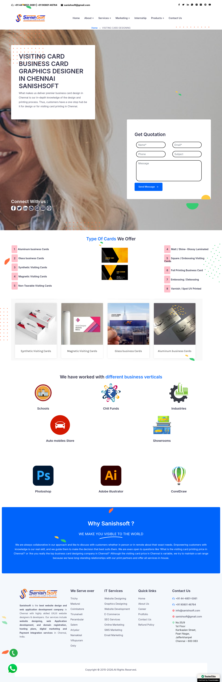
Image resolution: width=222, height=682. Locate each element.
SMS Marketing (113, 629)
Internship (140, 18)
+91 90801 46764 (47, 5)
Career (142, 609)
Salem (74, 624)
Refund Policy (146, 624)
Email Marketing (113, 635)
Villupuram (76, 640)
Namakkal (76, 635)
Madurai (75, 603)
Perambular (77, 619)
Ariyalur (74, 629)
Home (76, 18)
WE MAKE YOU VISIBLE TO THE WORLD (111, 534)
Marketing (123, 18)
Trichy (74, 598)
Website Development (117, 609)
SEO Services (112, 619)
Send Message (148, 186)
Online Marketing (114, 624)
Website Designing (115, 598)
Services (104, 18)
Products (157, 18)
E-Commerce (112, 614)
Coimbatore (77, 609)
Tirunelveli (76, 614)
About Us (143, 603)
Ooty (73, 645)
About (89, 18)
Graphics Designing (115, 603)
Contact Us (175, 18)
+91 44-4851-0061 (186, 598)
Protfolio (143, 614)
